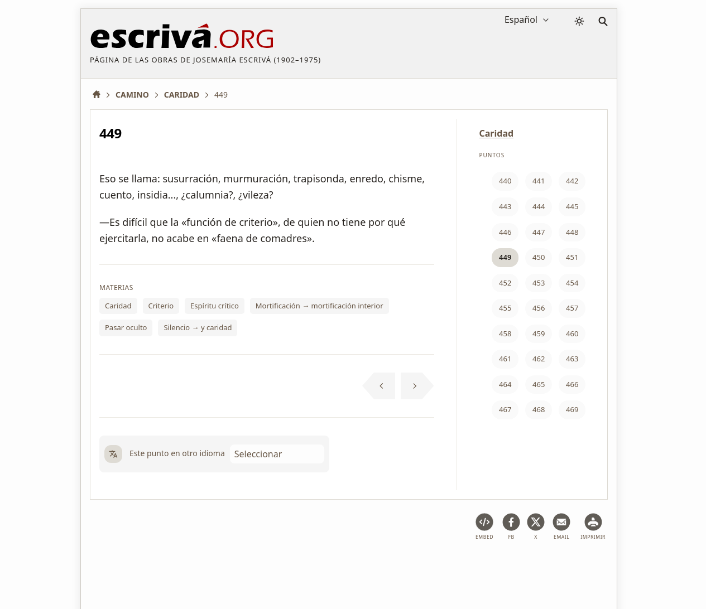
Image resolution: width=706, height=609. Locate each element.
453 (538, 283)
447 (538, 232)
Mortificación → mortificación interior (319, 306)
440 (505, 181)
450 (538, 257)
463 (572, 359)
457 (572, 308)
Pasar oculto (126, 327)
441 (538, 181)
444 (538, 206)
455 (505, 308)
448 (572, 232)
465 (538, 384)
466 (572, 384)
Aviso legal (161, 566)
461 (505, 359)
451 (572, 257)
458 (505, 333)
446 (505, 232)
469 (572, 409)
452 (505, 283)
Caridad (118, 306)
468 (538, 409)
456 (538, 308)
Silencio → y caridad (198, 327)
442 (572, 181)
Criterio (161, 306)
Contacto (445, 566)
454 (572, 283)
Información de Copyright (368, 566)
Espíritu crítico (214, 306)
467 (505, 409)
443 (505, 206)
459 (538, 333)
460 (572, 333)
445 (572, 206)
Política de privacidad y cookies (251, 566)
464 (505, 384)
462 (538, 359)
